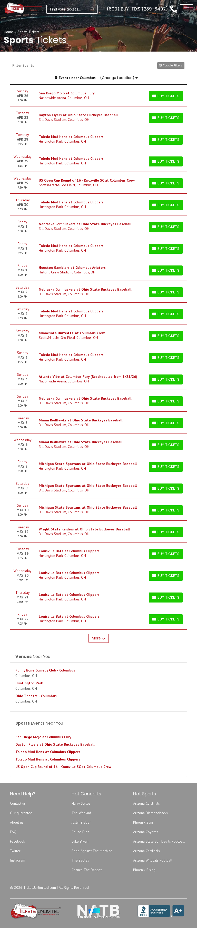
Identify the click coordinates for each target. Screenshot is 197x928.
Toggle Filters (170, 65)
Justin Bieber (81, 822)
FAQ (13, 832)
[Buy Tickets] (166, 96)
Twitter (15, 850)
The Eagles (80, 860)
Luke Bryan (80, 841)
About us (16, 822)
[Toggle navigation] (186, 9)
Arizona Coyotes (145, 832)
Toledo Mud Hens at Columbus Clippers (47, 751)
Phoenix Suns (143, 822)
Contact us (18, 803)
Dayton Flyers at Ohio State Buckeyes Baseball (54, 744)
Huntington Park (29, 683)
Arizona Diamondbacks (150, 813)
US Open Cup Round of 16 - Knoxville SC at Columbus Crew (63, 766)
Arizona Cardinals (146, 803)
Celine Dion (80, 832)
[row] (98, 95)
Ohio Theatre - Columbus (36, 696)
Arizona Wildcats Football (152, 860)
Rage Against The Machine (92, 850)
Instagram (17, 860)
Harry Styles (81, 803)
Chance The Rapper (87, 869)
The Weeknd (81, 813)
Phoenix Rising (144, 869)
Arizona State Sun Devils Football (159, 841)
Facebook (17, 841)
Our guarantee (21, 813)
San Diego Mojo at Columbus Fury (43, 737)
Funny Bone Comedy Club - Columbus (45, 670)
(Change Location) (119, 77)
